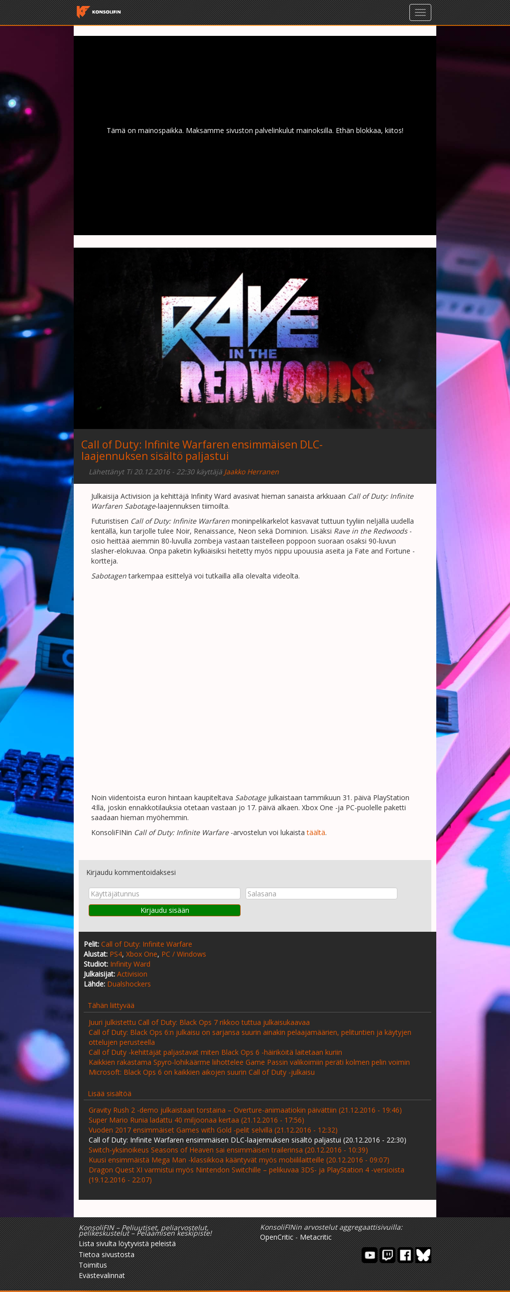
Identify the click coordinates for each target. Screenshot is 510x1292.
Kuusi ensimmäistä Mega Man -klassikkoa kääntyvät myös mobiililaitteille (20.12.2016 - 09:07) (239, 1159)
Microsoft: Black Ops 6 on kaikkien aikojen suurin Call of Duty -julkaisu (202, 1072)
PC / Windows (183, 954)
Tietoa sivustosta (106, 1254)
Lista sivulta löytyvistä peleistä (127, 1243)
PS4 (116, 954)
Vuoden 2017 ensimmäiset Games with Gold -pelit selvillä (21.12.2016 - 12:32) (213, 1130)
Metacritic (316, 1237)
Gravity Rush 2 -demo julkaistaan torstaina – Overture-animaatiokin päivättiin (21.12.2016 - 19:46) (245, 1110)
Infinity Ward (130, 964)
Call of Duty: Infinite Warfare (146, 944)
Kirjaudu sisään (164, 910)
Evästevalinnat (102, 1275)
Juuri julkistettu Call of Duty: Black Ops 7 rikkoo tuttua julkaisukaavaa (199, 1022)
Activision (132, 974)
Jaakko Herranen (251, 471)
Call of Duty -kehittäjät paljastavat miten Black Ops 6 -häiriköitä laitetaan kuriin (215, 1052)
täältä (316, 832)
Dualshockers (129, 984)
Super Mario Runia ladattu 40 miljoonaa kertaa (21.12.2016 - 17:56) (196, 1120)
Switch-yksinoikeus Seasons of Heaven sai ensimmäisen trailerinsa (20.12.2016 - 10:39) (228, 1149)
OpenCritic (276, 1237)
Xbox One (141, 954)
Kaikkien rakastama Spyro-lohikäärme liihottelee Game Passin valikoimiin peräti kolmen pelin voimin (249, 1062)
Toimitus (93, 1265)
